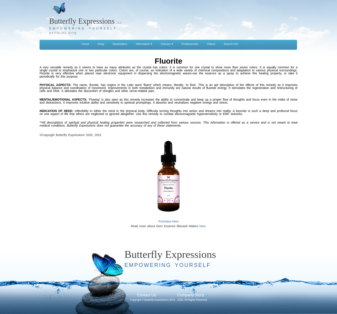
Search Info (231, 44)
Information (144, 44)
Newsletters (120, 44)
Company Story (190, 295)
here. (202, 226)
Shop (101, 44)
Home (85, 44)
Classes (167, 44)
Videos (211, 44)
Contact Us (146, 295)
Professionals (189, 44)
